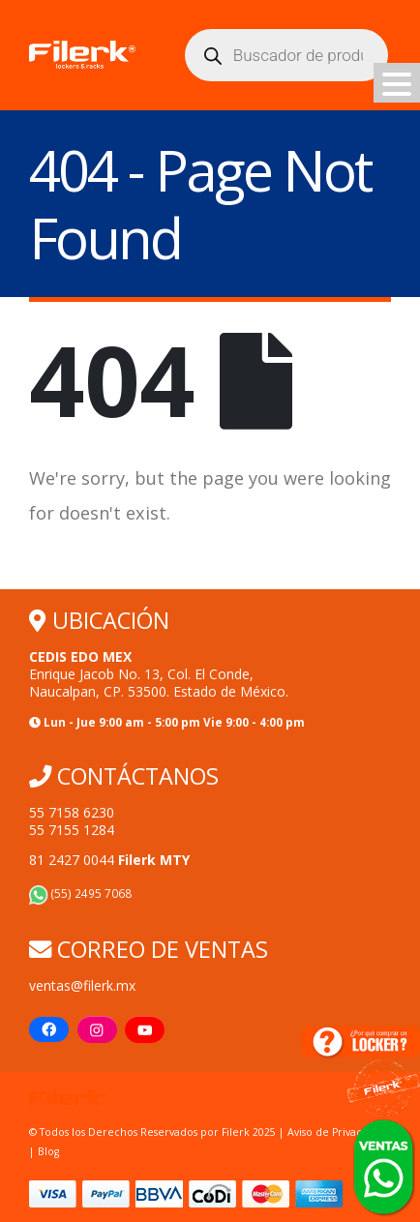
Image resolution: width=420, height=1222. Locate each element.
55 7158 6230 (71, 812)
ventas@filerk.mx (82, 985)
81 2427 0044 (109, 859)
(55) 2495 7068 (80, 893)
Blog (48, 1151)
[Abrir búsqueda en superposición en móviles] (286, 55)
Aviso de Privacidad (335, 1132)
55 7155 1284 (71, 829)
